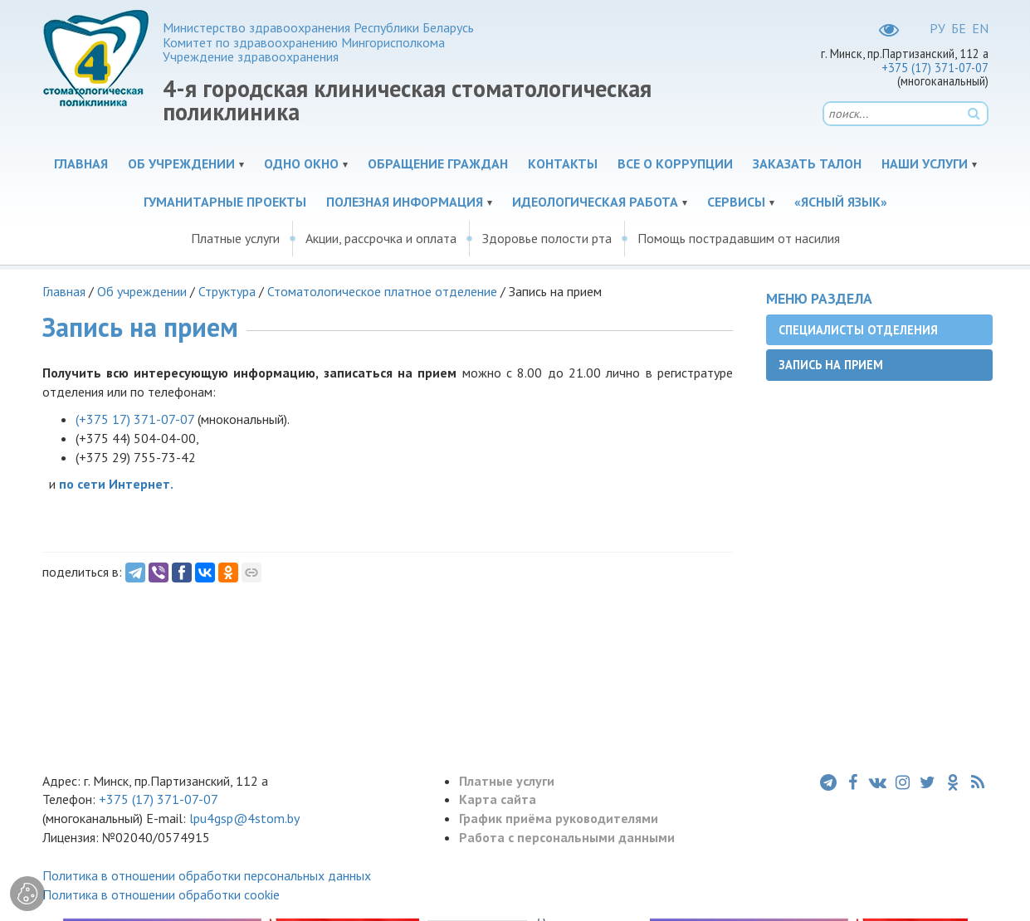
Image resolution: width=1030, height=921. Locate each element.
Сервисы (736, 201)
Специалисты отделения (858, 330)
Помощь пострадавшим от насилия (738, 238)
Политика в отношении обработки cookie (161, 894)
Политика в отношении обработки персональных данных (206, 875)
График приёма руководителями (558, 818)
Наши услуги (924, 163)
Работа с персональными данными (567, 837)
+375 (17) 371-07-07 (935, 68)
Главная (81, 163)
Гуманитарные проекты (225, 201)
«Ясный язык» (840, 201)
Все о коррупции (675, 163)
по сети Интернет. (116, 483)
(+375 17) (135, 419)
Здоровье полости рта (547, 238)
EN (980, 28)
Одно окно (301, 163)
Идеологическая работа (595, 201)
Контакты (563, 163)
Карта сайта (497, 799)
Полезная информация (404, 201)
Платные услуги (235, 238)
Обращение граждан (438, 163)
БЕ (958, 28)
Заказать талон (807, 163)
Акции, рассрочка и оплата (380, 238)
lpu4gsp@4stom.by (244, 818)
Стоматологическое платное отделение (382, 291)
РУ (937, 28)
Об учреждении (181, 163)
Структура (227, 291)
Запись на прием (831, 365)
